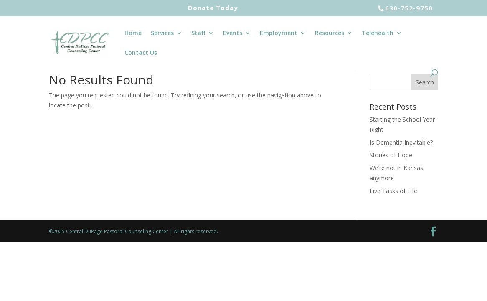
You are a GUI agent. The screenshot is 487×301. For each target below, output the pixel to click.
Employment (278, 33)
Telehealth (377, 33)
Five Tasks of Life (393, 191)
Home (133, 33)
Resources (329, 33)
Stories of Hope (391, 155)
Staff (198, 33)
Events (232, 33)
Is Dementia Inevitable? (401, 142)
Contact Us (140, 53)
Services (162, 33)
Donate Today (213, 8)
